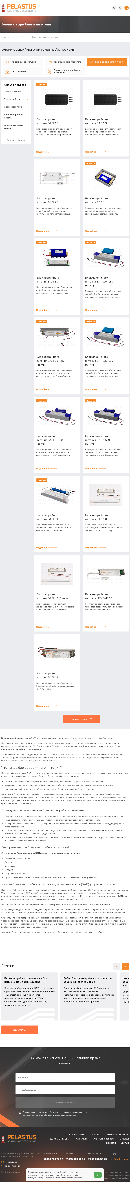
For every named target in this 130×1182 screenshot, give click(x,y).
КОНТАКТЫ (81, 1138)
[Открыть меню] (126, 8)
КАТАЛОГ (96, 1134)
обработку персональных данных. (60, 1115)
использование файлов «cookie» (42, 1175)
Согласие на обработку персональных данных (107, 1175)
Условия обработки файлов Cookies (112, 1178)
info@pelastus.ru (119, 1158)
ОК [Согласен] (98, 1175)
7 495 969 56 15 (75, 1159)
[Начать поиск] (120, 8)
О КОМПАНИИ (77, 1134)
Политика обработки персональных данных (108, 1172)
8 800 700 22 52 (53, 1159)
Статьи (124, 1142)
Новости (111, 1142)
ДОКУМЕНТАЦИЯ (60, 1138)
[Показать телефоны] (114, 8)
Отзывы (124, 1138)
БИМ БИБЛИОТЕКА (118, 1134)
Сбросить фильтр (16, 140)
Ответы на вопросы (104, 1138)
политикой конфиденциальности (71, 1112)
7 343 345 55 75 (97, 1159)
